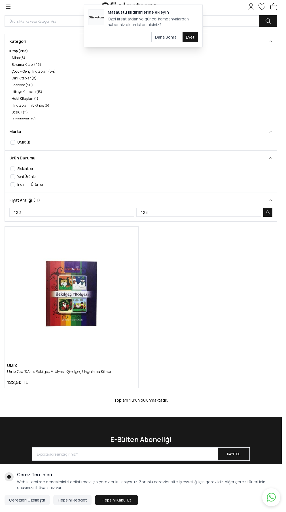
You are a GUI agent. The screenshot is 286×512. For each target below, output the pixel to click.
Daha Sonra (166, 37)
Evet (190, 37)
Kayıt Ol (233, 454)
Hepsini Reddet (72, 500)
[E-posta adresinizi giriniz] (140, 454)
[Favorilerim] (262, 6)
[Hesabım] (251, 6)
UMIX (12, 365)
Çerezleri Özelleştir (27, 500)
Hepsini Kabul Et (116, 500)
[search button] (268, 21)
